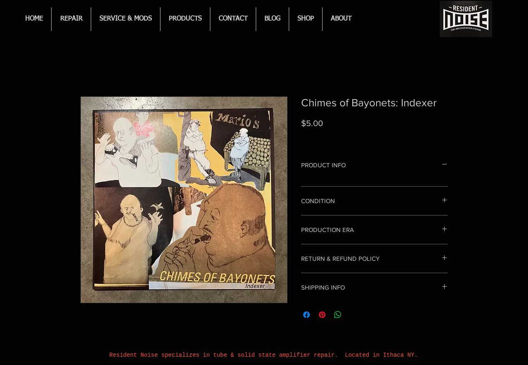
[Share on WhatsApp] (338, 315)
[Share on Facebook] (306, 315)
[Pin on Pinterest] (322, 315)
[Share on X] (353, 315)
